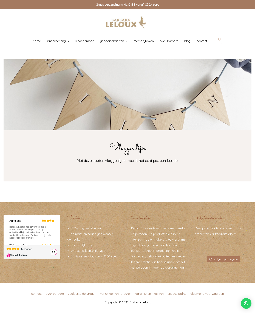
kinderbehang (56, 41)
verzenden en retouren (115, 293)
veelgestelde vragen (82, 293)
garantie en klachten (149, 293)
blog (187, 41)
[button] (246, 303)
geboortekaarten (112, 41)
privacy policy (177, 293)
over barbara (55, 293)
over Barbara (169, 41)
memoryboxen (144, 41)
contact (202, 41)
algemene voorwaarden (207, 293)
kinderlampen (84, 41)
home (37, 41)
